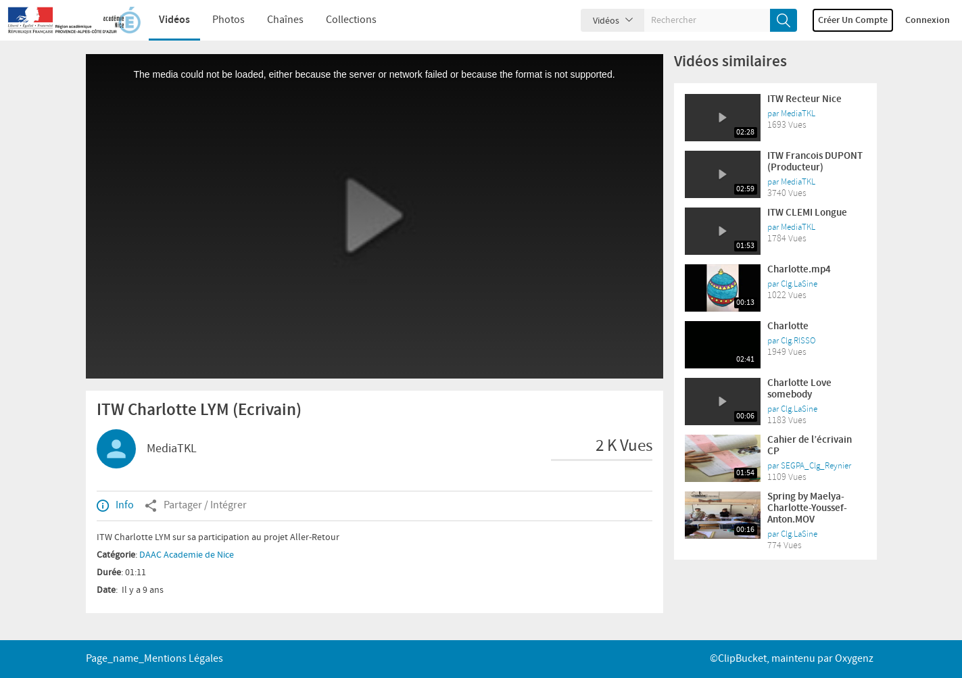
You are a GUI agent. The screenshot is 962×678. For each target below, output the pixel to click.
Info (115, 505)
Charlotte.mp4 (799, 269)
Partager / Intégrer (196, 505)
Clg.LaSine (799, 284)
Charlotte (788, 326)
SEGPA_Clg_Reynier (816, 465)
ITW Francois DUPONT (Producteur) (815, 161)
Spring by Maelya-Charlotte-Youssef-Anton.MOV (807, 508)
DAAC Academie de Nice (186, 555)
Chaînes (285, 20)
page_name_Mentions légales (154, 659)
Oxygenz (854, 659)
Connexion (927, 20)
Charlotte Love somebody (799, 389)
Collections (351, 20)
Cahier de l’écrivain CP (809, 445)
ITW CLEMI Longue (807, 213)
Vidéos (174, 20)
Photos (228, 20)
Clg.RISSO (798, 340)
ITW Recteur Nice (804, 99)
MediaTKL (172, 449)
